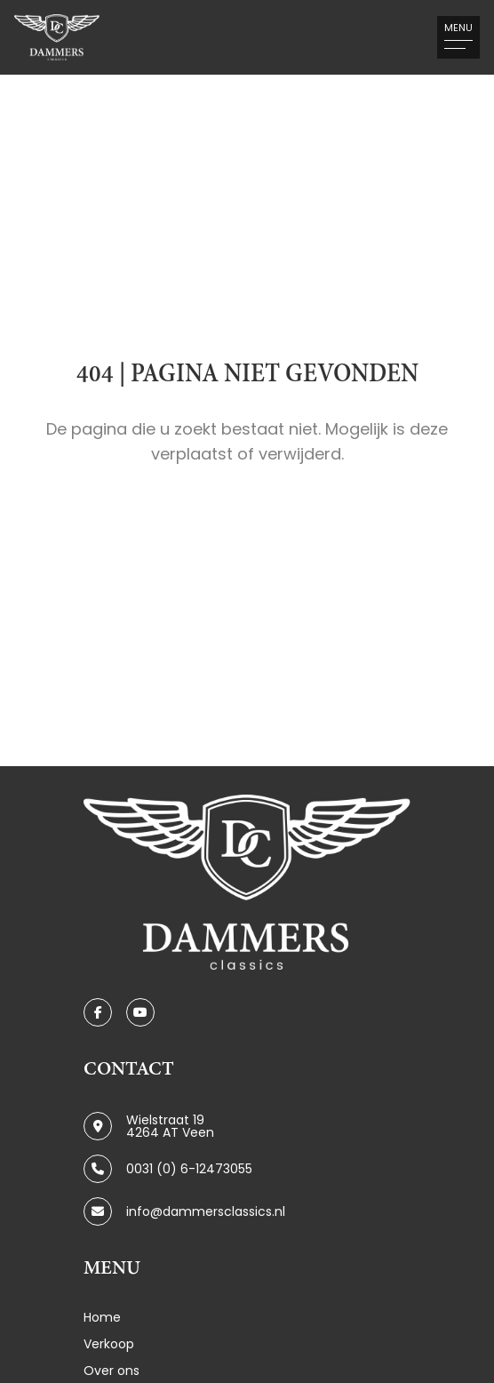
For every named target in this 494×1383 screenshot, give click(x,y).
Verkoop (109, 1344)
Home (102, 1317)
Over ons (111, 1370)
